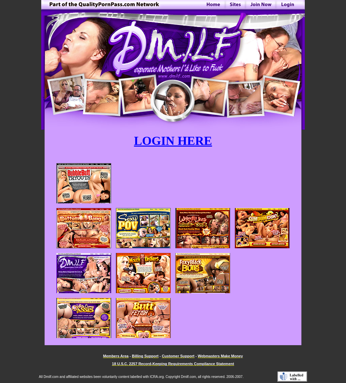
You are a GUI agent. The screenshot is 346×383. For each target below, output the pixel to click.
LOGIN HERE (173, 141)
